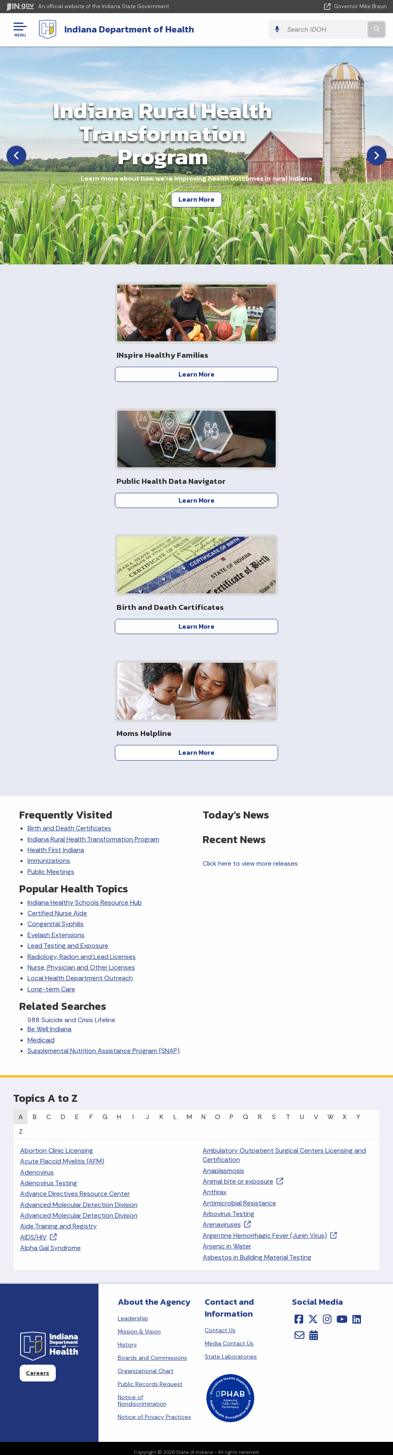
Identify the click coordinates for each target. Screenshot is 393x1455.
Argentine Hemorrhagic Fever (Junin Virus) (270, 983)
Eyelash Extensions (56, 682)
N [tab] (203, 864)
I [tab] (133, 864)
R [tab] (260, 864)
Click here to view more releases (250, 611)
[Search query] (330, 29)
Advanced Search (288, 1259)
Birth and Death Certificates (69, 575)
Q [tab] (245, 864)
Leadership (133, 1065)
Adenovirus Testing (48, 930)
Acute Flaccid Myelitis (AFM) (62, 908)
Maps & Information (98, 1361)
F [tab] (91, 864)
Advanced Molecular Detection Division (78, 952)
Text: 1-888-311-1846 (98, 1318)
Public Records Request (150, 1131)
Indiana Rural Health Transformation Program (93, 586)
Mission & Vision (139, 1079)
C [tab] (48, 864)
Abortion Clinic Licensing (56, 898)
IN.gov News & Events (98, 1375)
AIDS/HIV (38, 984)
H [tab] (119, 864)
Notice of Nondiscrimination (142, 1148)
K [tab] (161, 864)
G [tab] (105, 864)
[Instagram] (327, 1066)
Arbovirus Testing (228, 961)
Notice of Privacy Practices (154, 1164)
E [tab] (77, 864)
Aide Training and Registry (58, 974)
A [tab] (20, 864)
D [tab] (63, 864)
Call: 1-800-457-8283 (98, 1303)
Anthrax (214, 940)
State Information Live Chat (98, 1245)
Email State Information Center (98, 1259)
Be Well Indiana (49, 776)
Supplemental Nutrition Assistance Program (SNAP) (103, 798)
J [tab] (147, 864)
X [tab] (345, 864)
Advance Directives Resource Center (75, 941)
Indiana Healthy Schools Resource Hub (84, 650)
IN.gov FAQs (288, 1303)
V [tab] (316, 864)
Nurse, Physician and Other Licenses (81, 714)
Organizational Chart (146, 1118)
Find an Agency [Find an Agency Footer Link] (98, 1289)
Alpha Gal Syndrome (50, 995)
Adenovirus (37, 919)
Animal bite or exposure (243, 928)
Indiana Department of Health (129, 29)
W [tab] (330, 864)
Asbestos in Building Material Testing (257, 1004)
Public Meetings (50, 619)
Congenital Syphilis (55, 671)
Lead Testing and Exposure (67, 693)
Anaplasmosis (223, 918)
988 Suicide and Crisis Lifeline (71, 767)
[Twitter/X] (313, 1066)
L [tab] (175, 864)
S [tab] (274, 864)
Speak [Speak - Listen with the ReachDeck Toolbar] (286, 1416)
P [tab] (231, 864)
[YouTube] (341, 1066)
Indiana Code (98, 1405)
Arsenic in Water (227, 993)
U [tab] (302, 864)
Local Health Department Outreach (80, 726)
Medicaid (41, 787)
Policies (288, 1274)
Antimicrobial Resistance (239, 950)
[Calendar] (313, 1082)
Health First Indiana (55, 597)
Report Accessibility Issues (288, 1393)
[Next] (376, 155)
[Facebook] (299, 1066)
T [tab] (288, 864)
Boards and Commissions (152, 1105)
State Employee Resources (288, 1318)
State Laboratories (231, 1104)
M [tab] (189, 864)
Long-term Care (51, 736)
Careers (37, 1120)
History (127, 1092)
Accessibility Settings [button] (288, 1378)
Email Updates (98, 1390)
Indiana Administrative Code (98, 1419)
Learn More (196, 199)
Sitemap (288, 1289)
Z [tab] (21, 879)
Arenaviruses (227, 972)
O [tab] (217, 864)
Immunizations (48, 608)
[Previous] (16, 155)
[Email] (299, 1082)
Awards (98, 1434)
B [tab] (35, 864)
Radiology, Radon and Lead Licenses (81, 704)
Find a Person (98, 1274)
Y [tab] (358, 864)
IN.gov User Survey (288, 1245)
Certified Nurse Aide (57, 660)
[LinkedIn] (356, 1066)
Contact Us (220, 1077)
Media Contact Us (229, 1090)
